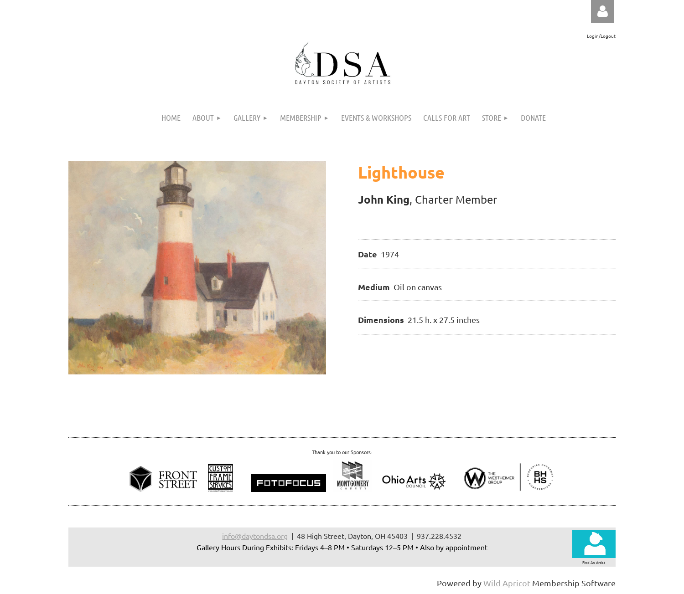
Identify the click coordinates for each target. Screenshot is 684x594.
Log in (602, 11)
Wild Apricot (506, 583)
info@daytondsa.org (255, 535)
